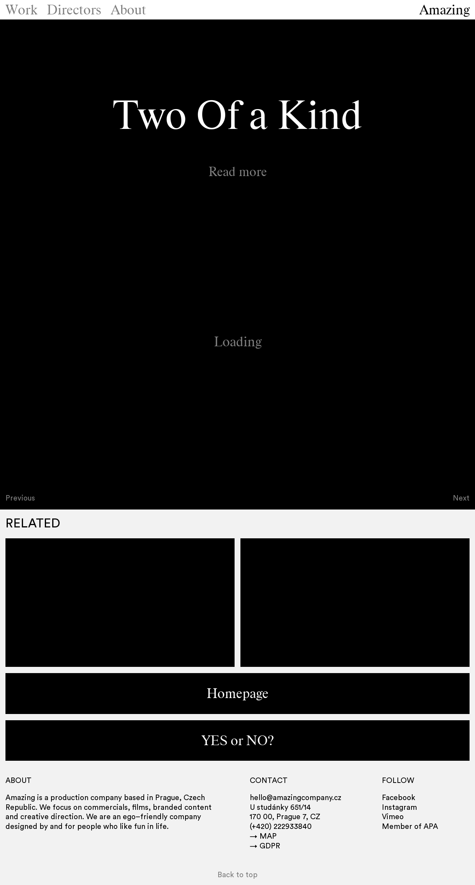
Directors (74, 9)
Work (21, 9)
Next (461, 498)
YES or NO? (237, 740)
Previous (20, 498)
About (128, 9)
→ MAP (263, 836)
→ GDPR (265, 846)
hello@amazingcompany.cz (295, 798)
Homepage (237, 693)
